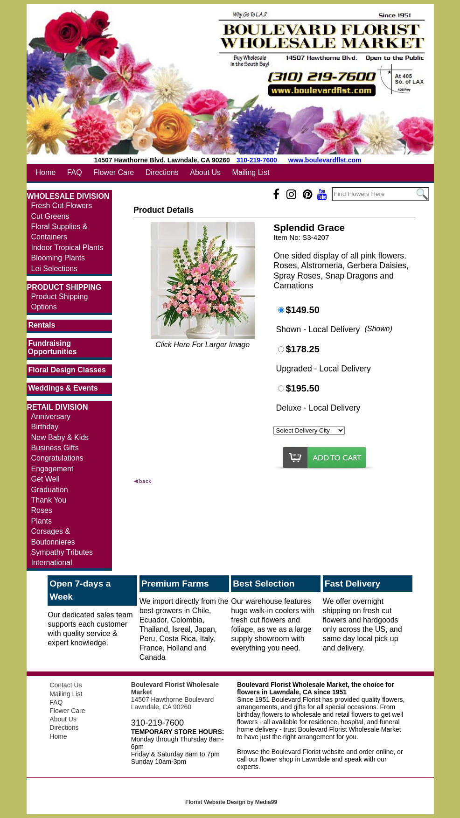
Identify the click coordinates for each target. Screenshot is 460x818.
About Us (205, 172)
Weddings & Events (63, 388)
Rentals (42, 325)
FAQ (74, 172)
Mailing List (251, 172)
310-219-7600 (257, 160)
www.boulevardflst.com (325, 160)
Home (46, 172)
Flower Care (113, 172)
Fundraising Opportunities (52, 347)
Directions (162, 172)
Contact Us (65, 685)
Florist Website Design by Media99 (231, 802)
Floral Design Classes (67, 370)
